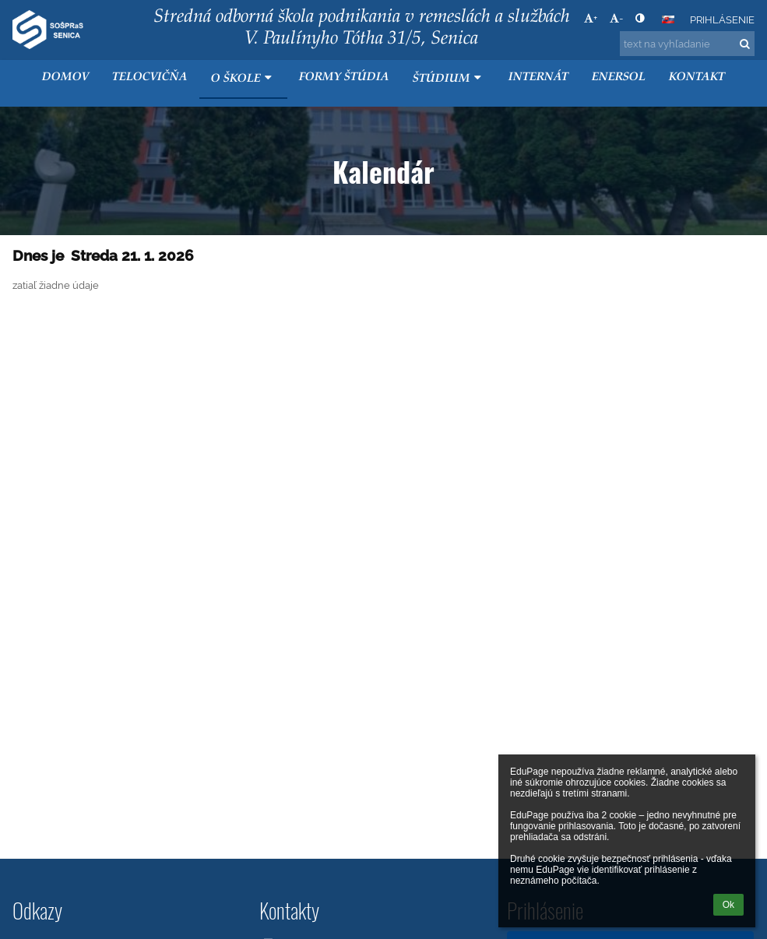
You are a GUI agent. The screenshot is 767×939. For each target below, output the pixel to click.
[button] (668, 19)
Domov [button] (65, 77)
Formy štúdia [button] (344, 77)
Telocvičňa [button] (150, 77)
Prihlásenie (722, 19)
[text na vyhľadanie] (687, 43)
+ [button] (590, 18)
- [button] (616, 18)
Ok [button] (728, 904)
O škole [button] (243, 78)
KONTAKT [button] (697, 77)
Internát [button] (538, 77)
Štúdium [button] (449, 78)
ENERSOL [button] (619, 77)
